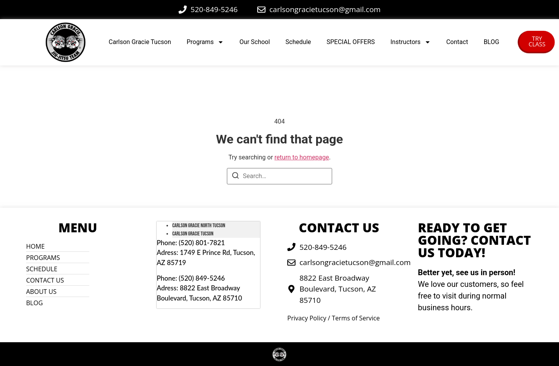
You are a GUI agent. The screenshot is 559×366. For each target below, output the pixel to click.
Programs (205, 42)
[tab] (216, 225)
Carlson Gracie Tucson (140, 42)
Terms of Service (356, 318)
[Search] (235, 176)
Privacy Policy (306, 318)
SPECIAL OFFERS (351, 42)
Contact (457, 42)
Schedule (298, 42)
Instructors (411, 42)
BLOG (491, 42)
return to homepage (301, 157)
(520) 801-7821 (202, 243)
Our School (254, 42)
